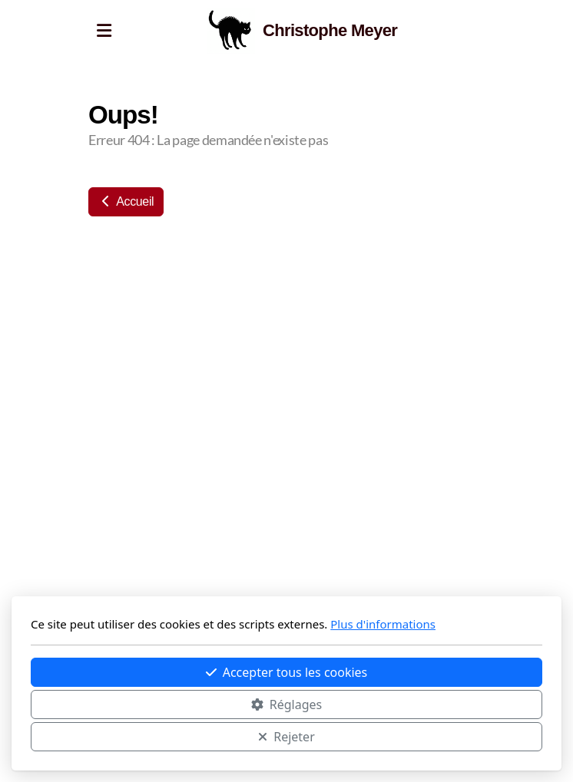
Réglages (286, 704)
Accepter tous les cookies (287, 672)
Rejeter (286, 736)
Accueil (126, 201)
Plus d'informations (383, 624)
